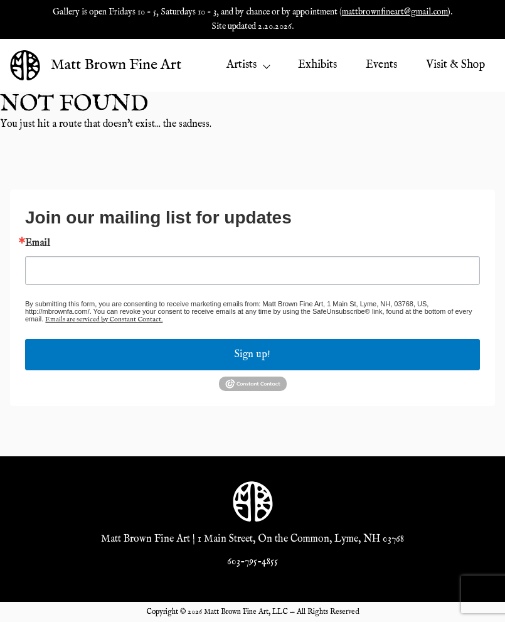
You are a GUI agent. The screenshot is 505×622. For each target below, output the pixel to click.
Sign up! (252, 354)
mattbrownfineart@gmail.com (395, 12)
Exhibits (317, 65)
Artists (247, 65)
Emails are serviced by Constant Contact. (103, 319)
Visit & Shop (455, 65)
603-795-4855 (252, 561)
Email (37, 244)
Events (381, 65)
